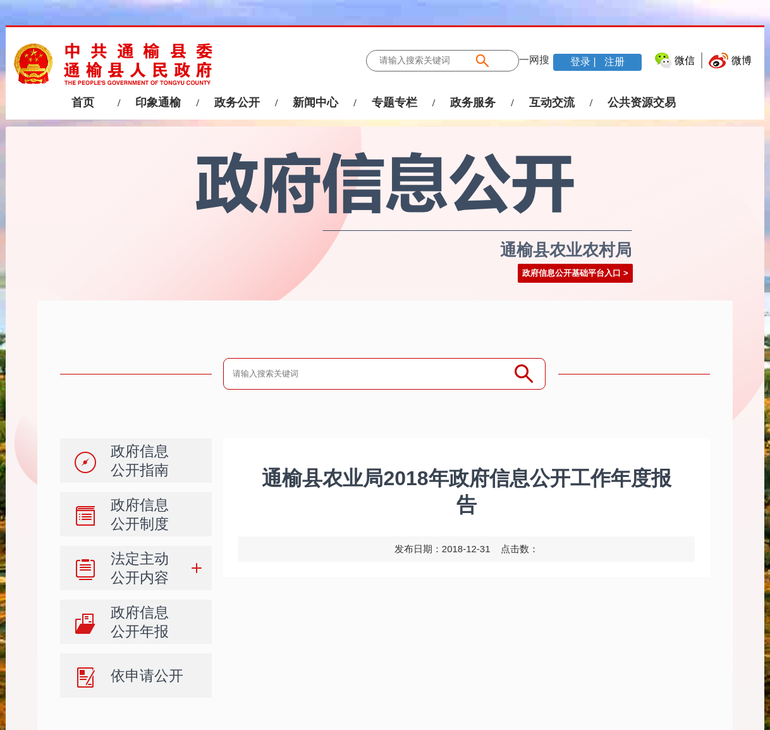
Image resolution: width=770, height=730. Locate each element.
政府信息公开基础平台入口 (571, 273)
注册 (613, 61)
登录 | (584, 61)
